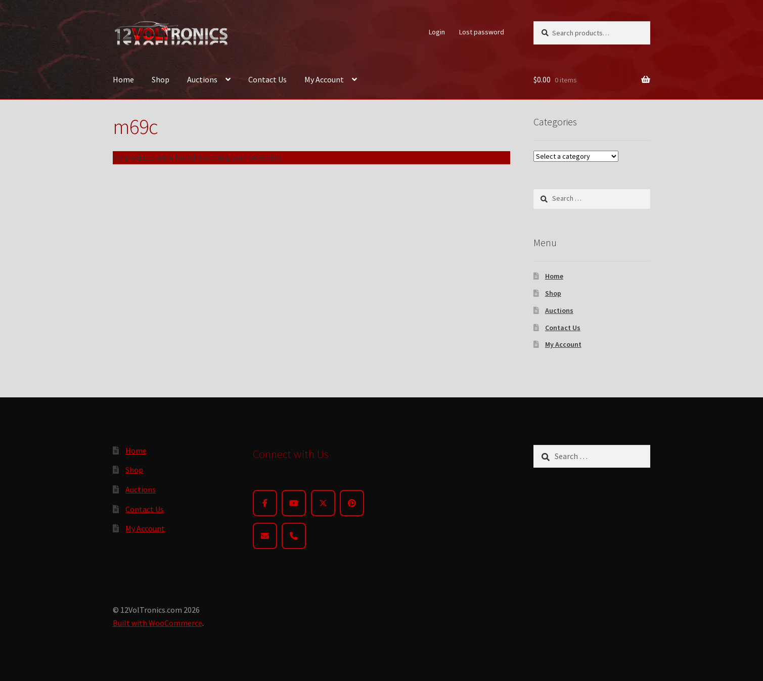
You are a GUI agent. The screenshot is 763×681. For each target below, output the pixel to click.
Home (123, 79)
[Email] (265, 536)
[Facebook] (265, 503)
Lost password (481, 31)
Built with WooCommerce (157, 623)
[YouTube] (294, 503)
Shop (160, 79)
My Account (324, 79)
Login (437, 31)
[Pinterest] (352, 503)
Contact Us (267, 79)
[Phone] (294, 536)
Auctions (202, 79)
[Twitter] (323, 503)
